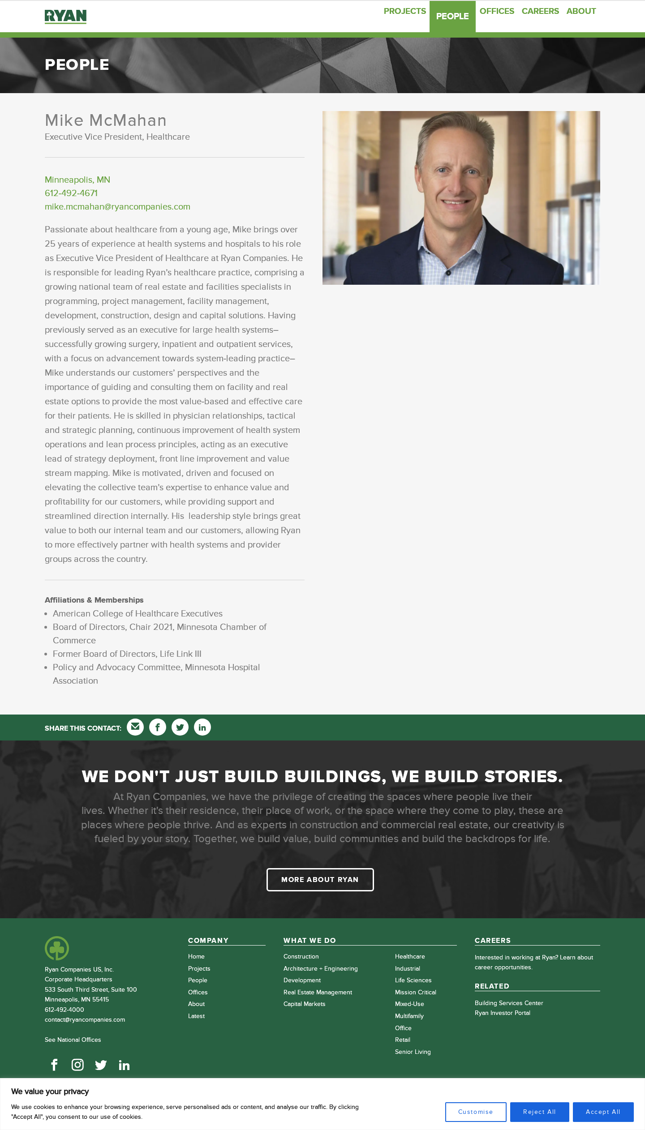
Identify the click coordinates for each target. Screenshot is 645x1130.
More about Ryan (320, 879)
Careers (529, 16)
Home (196, 956)
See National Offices (73, 1040)
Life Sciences (413, 980)
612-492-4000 (64, 1010)
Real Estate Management (318, 992)
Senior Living (413, 1052)
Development (302, 980)
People (429, 16)
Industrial (407, 968)
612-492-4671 (71, 193)
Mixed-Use (409, 1004)
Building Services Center (509, 1003)
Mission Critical (415, 992)
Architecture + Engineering (321, 968)
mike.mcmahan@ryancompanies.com (117, 206)
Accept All (603, 1112)
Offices (477, 16)
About (578, 16)
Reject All (539, 1112)
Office (403, 1028)
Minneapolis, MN (77, 180)
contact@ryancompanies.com (85, 1019)
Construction (301, 956)
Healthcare (410, 956)
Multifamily (409, 1016)
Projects (377, 16)
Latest (196, 1016)
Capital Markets (305, 1004)
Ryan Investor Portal (502, 1013)
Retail (402, 1040)
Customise (476, 1112)
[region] (322, 1104)
